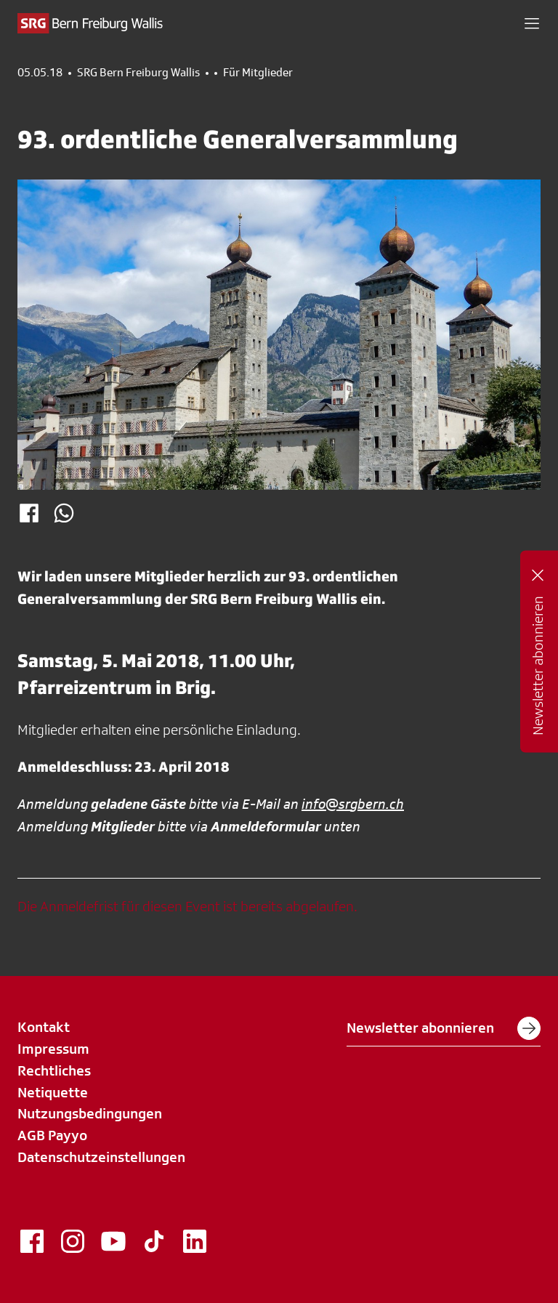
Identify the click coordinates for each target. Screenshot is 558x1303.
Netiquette (52, 1092)
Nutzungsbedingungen (89, 1113)
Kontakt (43, 1027)
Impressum (53, 1049)
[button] (532, 23)
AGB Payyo (52, 1135)
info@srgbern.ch (353, 804)
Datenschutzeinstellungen (101, 1157)
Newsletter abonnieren (444, 1028)
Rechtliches (54, 1070)
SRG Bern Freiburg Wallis (138, 72)
